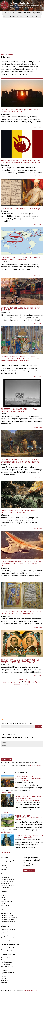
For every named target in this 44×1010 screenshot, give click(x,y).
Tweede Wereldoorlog (8, 938)
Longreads (4, 867)
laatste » (26, 684)
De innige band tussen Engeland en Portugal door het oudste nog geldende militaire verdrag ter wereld (21, 358)
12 (33, 682)
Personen (27, 13)
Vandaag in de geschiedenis (10, 861)
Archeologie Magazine (8, 950)
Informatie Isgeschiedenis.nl (7, 971)
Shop (37, 16)
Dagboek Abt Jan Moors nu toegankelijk (20, 208)
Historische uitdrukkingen (9, 917)
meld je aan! (29, 870)
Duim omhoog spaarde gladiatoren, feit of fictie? (20, 309)
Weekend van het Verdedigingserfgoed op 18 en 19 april (28, 818)
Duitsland (4, 899)
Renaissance (5, 934)
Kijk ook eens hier (8, 954)
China (3, 903)
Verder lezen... (6, 793)
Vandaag (11, 13)
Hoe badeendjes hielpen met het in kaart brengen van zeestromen (21, 258)
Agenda (3, 865)
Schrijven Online (6, 958)
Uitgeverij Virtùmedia (7, 966)
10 (25, 682)
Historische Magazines (10, 944)
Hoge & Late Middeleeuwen (10, 932)
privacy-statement (35, 765)
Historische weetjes (7, 920)
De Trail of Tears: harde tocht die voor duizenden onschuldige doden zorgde (20, 461)
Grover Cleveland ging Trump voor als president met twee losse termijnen (20, 661)
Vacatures (4, 982)
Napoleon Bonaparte (7, 885)
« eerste (21, 679)
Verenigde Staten (6, 901)
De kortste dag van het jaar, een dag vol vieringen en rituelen (21, 110)
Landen (19, 13)
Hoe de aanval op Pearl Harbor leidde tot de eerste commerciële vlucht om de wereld (21, 563)
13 (36, 682)
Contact (3, 976)
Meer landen (5, 905)
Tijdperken (36, 13)
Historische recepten (7, 915)
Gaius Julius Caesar (7, 881)
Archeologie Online (7, 964)
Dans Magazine (6, 960)
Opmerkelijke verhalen (8, 922)
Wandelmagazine (6, 962)
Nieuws (10, 54)
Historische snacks (26, 16)
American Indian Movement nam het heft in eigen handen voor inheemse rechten (21, 161)
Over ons (4, 978)
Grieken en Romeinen (8, 930)
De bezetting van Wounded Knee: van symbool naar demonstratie (19, 410)
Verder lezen (38, 128)
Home (4, 13)
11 (29, 682)
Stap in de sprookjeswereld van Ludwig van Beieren (29, 837)
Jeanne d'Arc (5, 883)
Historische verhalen (10, 16)
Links (2, 984)
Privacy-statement (31, 990)
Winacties (4, 869)
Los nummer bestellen (8, 948)
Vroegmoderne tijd (7, 936)
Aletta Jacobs (5, 877)
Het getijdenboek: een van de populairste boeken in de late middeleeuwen (21, 612)
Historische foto (6, 913)
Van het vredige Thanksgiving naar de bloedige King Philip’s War (19, 511)
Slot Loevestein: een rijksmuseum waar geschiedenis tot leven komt (28, 778)
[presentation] (17, 751)
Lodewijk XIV (5, 887)
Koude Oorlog (5, 940)
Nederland (4, 895)
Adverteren (4, 980)
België (3, 897)
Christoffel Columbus (8, 879)
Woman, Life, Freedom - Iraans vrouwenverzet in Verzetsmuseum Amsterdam (28, 798)
